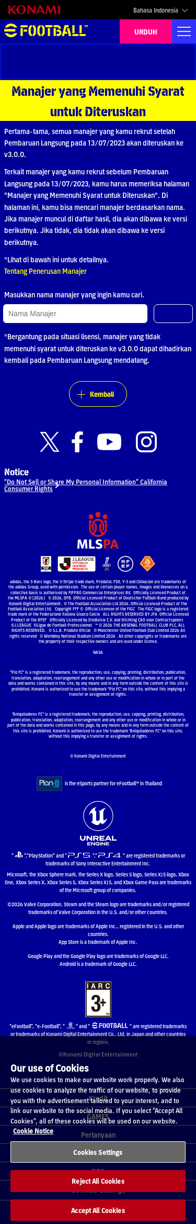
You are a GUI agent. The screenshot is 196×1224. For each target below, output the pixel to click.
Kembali (102, 393)
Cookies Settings (97, 1158)
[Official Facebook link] (77, 442)
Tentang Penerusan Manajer (45, 270)
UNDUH (145, 31)
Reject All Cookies (98, 1188)
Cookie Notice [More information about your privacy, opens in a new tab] (33, 1137)
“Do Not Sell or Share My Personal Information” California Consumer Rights (85, 484)
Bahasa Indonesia (155, 10)
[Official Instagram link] (146, 442)
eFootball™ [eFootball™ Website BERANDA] (46, 31)
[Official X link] (50, 442)
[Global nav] (184, 31)
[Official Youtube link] (109, 442)
